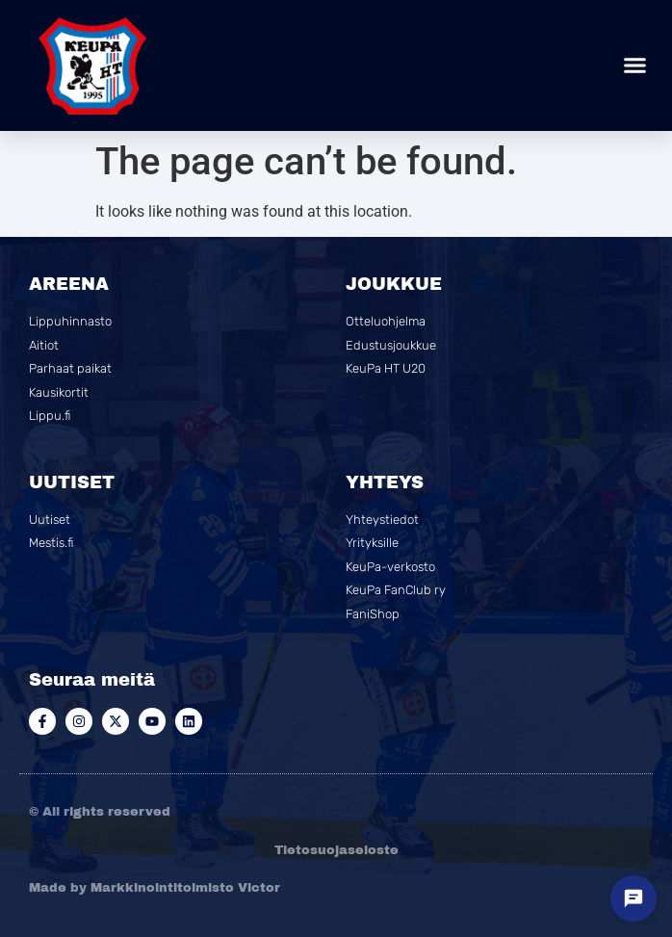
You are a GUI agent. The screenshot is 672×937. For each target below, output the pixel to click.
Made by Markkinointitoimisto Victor (154, 888)
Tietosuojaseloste (336, 850)
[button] (635, 65)
